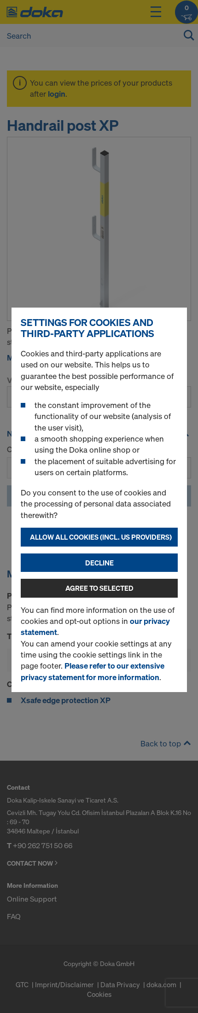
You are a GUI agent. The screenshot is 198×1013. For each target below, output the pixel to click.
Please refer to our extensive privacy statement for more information (92, 671)
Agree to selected (99, 588)
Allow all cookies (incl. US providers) (101, 536)
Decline (99, 562)
